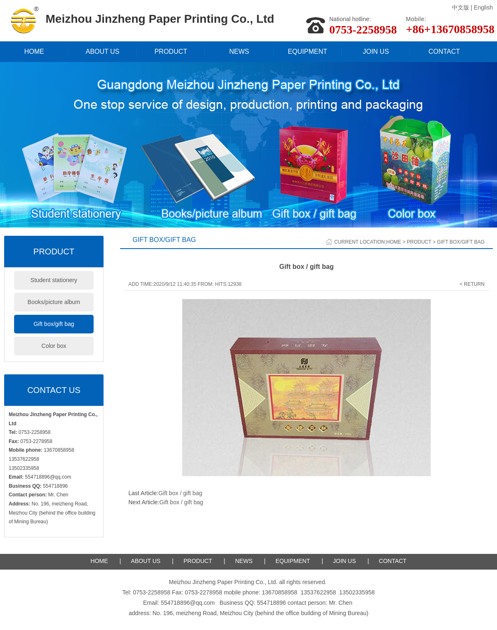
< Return (472, 284)
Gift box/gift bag (54, 324)
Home (393, 242)
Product (419, 242)
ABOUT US (103, 51)
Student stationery (54, 280)
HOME (34, 51)
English (483, 7)
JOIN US (376, 51)
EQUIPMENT (307, 51)
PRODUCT (170, 51)
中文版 (460, 7)
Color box (53, 346)
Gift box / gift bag (180, 493)
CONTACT (444, 51)
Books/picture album (54, 302)
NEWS (239, 51)
